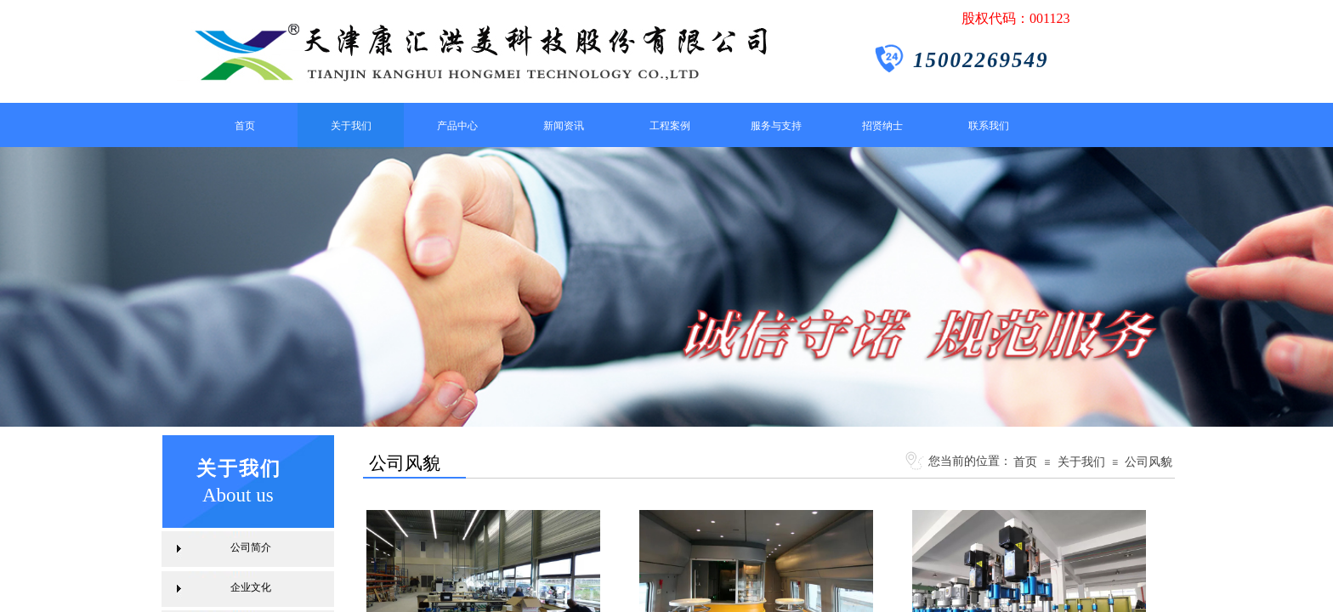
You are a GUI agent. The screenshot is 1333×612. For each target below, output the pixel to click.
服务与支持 (776, 126)
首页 (245, 126)
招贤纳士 (882, 126)
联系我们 (988, 126)
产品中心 (457, 126)
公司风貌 (1148, 461)
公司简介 (250, 547)
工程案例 (669, 126)
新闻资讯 (563, 126)
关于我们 (351, 126)
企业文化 (250, 587)
